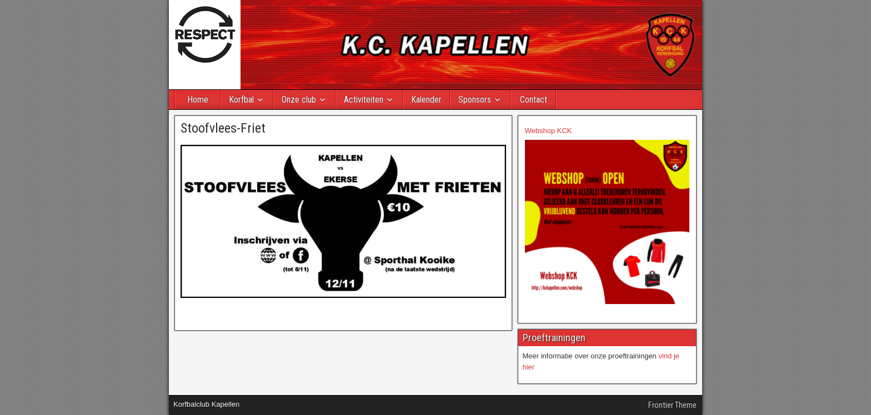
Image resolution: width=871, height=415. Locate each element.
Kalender (426, 99)
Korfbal (241, 99)
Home (197, 99)
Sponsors (474, 99)
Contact (533, 99)
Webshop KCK (548, 130)
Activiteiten (363, 99)
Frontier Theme (672, 405)
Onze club (299, 99)
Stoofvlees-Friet (223, 128)
